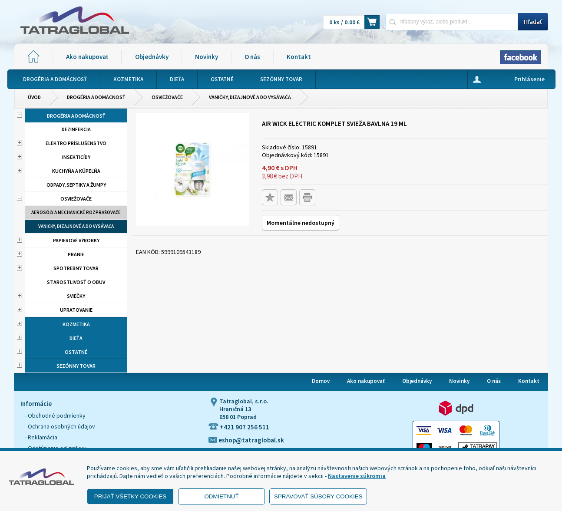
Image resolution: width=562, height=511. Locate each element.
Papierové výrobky (76, 240)
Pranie (76, 254)
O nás (252, 57)
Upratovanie (76, 310)
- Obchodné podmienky (55, 415)
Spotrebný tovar (76, 268)
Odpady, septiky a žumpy (76, 184)
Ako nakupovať (87, 57)
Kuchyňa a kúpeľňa (76, 171)
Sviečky (76, 296)
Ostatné (76, 352)
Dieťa (76, 338)
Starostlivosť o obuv (76, 282)
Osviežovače (167, 97)
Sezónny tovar (76, 366)
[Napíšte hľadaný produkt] (451, 21)
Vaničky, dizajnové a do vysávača (250, 97)
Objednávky (152, 57)
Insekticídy (76, 157)
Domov (321, 381)
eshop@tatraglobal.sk (246, 440)
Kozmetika (76, 324)
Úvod (34, 97)
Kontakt (299, 57)
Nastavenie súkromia (357, 476)
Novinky (206, 57)
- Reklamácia (41, 437)
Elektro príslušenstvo (76, 143)
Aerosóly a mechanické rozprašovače (76, 212)
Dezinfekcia (76, 129)
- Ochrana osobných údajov (60, 426)
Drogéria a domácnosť (96, 97)
